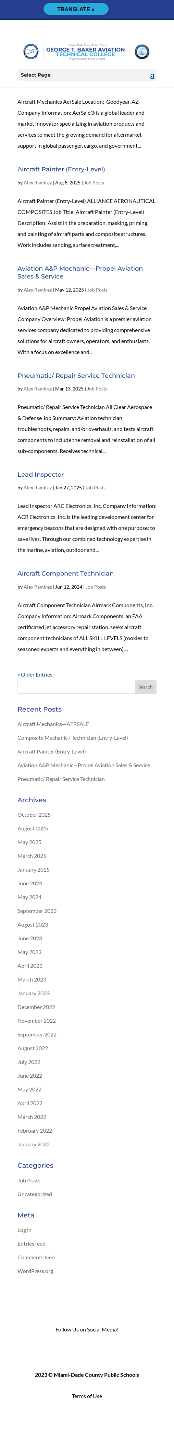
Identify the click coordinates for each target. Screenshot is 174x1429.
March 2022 (31, 1116)
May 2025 (29, 842)
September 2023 (37, 910)
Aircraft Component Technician (65, 573)
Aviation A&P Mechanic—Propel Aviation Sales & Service (83, 765)
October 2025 (34, 814)
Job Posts (94, 182)
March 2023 (31, 979)
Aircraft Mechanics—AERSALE (53, 724)
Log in (24, 1229)
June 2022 (29, 1075)
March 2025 (31, 855)
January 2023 (33, 993)
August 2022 (32, 1048)
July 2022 (28, 1061)
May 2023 (29, 952)
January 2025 (33, 869)
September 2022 (37, 1034)
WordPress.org (35, 1271)
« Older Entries (34, 674)
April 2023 (29, 965)
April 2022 (29, 1103)
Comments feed (36, 1257)
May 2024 (29, 897)
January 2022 (33, 1144)
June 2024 (29, 883)
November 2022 (36, 1020)
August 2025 (32, 828)
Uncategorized (34, 1194)
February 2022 (34, 1130)
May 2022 (29, 1089)
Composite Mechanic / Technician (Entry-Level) (72, 737)
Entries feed (31, 1243)
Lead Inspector (40, 474)
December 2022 (36, 1006)
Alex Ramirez (38, 182)
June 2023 (29, 938)
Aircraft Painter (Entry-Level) (61, 169)
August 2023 (32, 924)
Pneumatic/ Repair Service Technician (76, 375)
